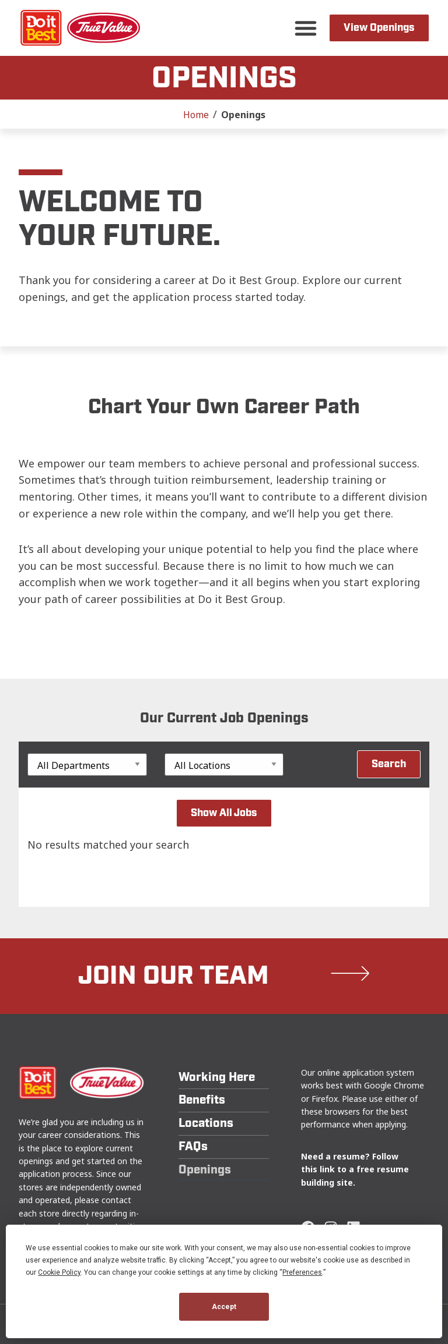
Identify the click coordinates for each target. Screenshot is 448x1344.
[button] (305, 27)
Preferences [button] (302, 1272)
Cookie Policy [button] (59, 1272)
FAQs (193, 1146)
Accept (224, 1307)
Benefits (201, 1100)
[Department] (87, 764)
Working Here (216, 1077)
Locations (205, 1123)
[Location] (224, 764)
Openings (204, 1170)
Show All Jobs (224, 813)
